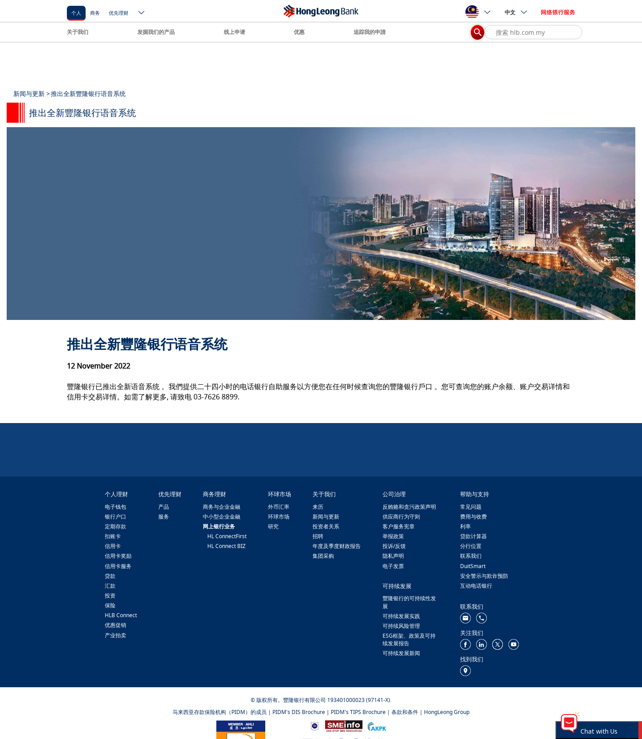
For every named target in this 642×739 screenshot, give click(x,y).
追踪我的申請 (370, 32)
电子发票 (393, 566)
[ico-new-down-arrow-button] (142, 13)
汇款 (110, 586)
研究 (273, 526)
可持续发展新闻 (401, 653)
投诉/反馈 (394, 546)
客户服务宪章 (399, 526)
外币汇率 (278, 507)
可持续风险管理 (401, 626)
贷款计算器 (473, 536)
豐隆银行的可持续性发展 (409, 602)
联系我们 (471, 556)
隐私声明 (393, 556)
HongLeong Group (446, 712)
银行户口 (115, 516)
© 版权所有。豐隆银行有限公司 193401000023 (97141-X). (321, 700)
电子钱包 (115, 507)
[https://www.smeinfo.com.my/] (343, 725)
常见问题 (471, 507)
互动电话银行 (476, 586)
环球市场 (278, 516)
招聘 (318, 536)
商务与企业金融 (221, 507)
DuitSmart (473, 566)
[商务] (95, 12)
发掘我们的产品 (156, 32)
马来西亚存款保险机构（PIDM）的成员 (220, 712)
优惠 (299, 32)
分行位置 (471, 546)
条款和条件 (404, 712)
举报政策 (393, 536)
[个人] (76, 12)
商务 (95, 12)
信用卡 (113, 546)
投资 (110, 595)
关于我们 (77, 32)
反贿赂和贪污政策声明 (409, 507)
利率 (465, 526)
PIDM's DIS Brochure (298, 712)
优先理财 (118, 12)
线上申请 (234, 32)
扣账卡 (113, 536)
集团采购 (323, 556)
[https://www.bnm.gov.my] (314, 726)
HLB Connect (121, 615)
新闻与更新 (326, 516)
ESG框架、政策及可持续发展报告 (409, 639)
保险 (110, 605)
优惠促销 (115, 625)
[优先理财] (118, 12)
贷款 (110, 576)
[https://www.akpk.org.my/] (376, 726)
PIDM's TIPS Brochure (358, 712)
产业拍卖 (115, 635)
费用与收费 (473, 516)
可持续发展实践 (401, 616)
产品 (163, 507)
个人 (76, 12)
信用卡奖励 (118, 556)
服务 (163, 516)
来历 (318, 507)
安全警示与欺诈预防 (484, 576)
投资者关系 (326, 526)
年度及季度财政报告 (337, 546)
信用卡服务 (118, 566)
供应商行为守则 (401, 516)
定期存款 (115, 526)
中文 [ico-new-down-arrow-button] (516, 12)
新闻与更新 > (31, 93)
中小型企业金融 (221, 516)
